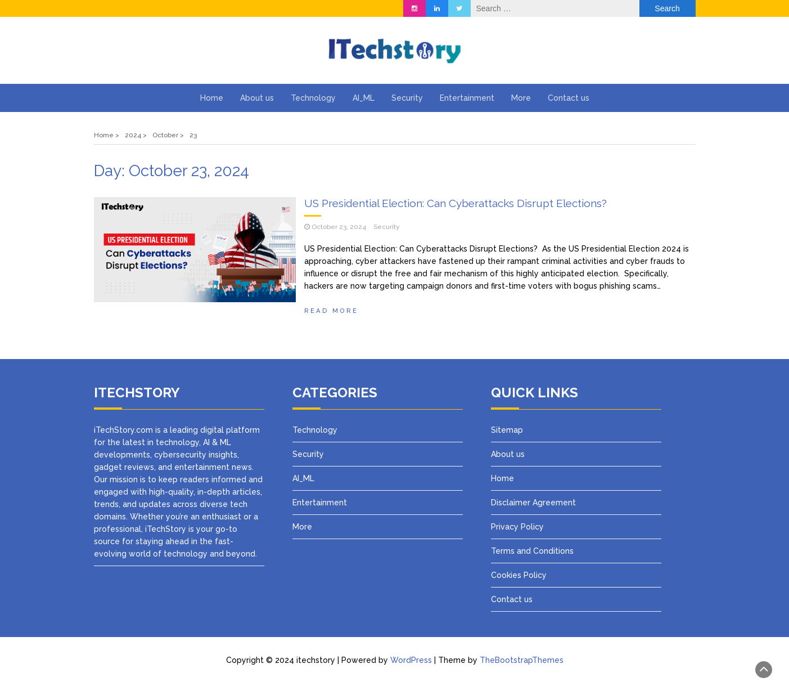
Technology (313, 97)
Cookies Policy (519, 575)
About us (257, 97)
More (521, 97)
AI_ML (364, 97)
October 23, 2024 (339, 227)
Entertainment (467, 97)
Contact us (568, 97)
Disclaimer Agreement (533, 502)
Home (211, 97)
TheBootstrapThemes (521, 660)
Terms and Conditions (532, 550)
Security (407, 97)
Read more (331, 311)
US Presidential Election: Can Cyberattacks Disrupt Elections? (455, 203)
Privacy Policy (518, 526)
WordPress (411, 660)
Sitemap (507, 429)
